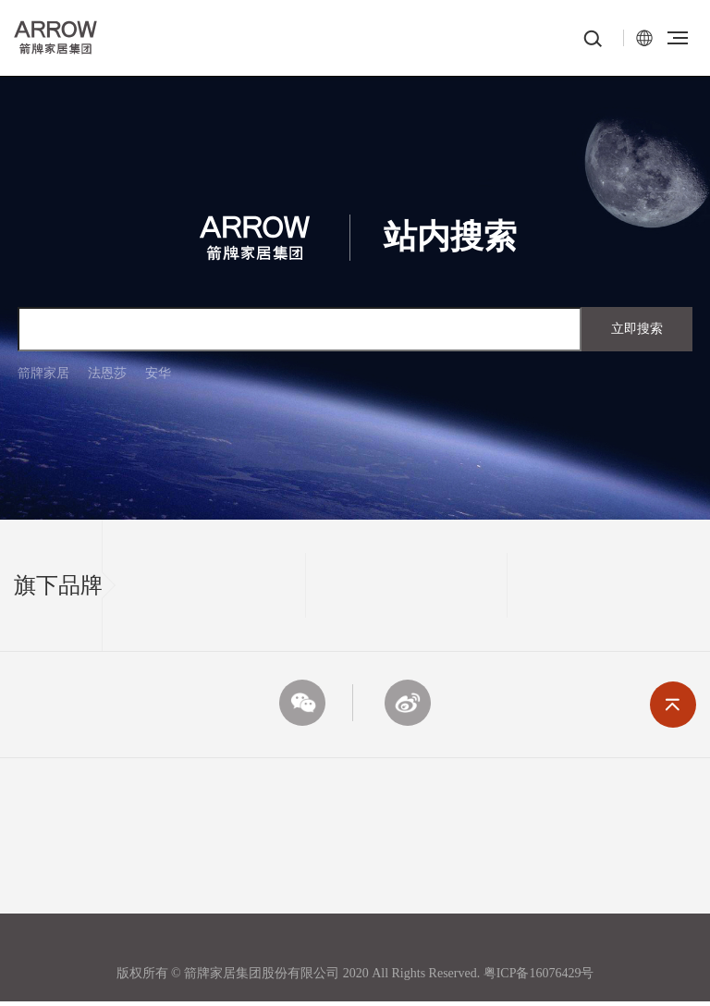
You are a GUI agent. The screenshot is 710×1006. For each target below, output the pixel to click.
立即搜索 (637, 329)
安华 (158, 373)
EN (644, 38)
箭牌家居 (43, 373)
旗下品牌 (58, 585)
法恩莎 (107, 373)
